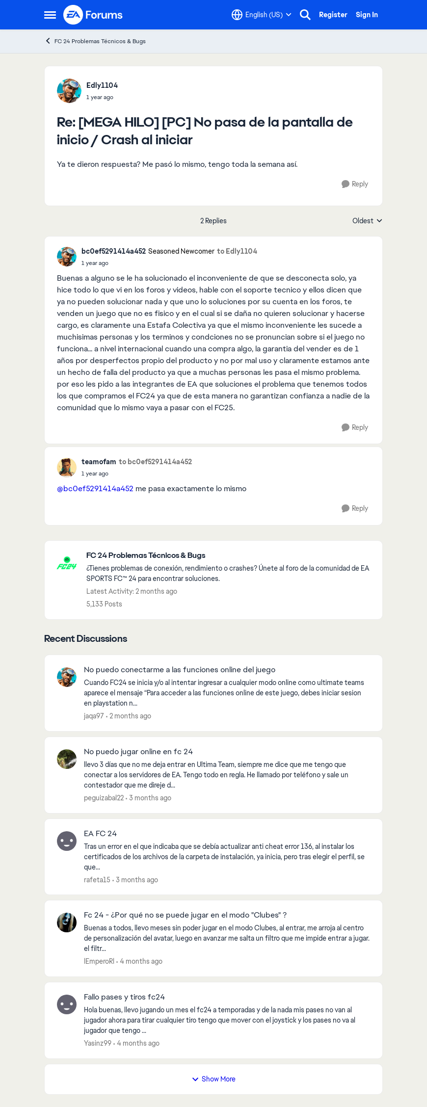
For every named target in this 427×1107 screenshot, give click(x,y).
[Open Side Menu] (50, 14)
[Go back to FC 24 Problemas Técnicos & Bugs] (229, 556)
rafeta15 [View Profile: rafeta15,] (97, 879)
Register (333, 14)
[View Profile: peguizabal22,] (67, 759)
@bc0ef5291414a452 (95, 488)
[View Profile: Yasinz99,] (67, 1004)
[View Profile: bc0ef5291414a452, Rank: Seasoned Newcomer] (67, 256)
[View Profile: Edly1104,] (69, 91)
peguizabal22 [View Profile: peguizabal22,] (104, 797)
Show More (213, 1079)
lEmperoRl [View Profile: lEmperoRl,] (99, 961)
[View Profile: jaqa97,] (67, 677)
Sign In (367, 14)
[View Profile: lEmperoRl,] (67, 922)
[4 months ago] (139, 961)
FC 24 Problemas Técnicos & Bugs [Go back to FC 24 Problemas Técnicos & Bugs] (95, 41)
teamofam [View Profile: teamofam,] (98, 461)
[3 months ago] (148, 798)
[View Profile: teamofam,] (67, 467)
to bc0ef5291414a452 (155, 461)
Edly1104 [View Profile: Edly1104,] (102, 85)
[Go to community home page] (93, 15)
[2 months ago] (128, 716)
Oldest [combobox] (367, 221)
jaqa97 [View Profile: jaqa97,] (94, 716)
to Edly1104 (237, 251)
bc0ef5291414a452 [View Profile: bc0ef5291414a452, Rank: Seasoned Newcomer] (113, 251)
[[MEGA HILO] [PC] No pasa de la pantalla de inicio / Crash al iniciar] (102, 97)
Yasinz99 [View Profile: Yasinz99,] (97, 1043)
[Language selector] (261, 15)
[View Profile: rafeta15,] (67, 841)
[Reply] (355, 184)
